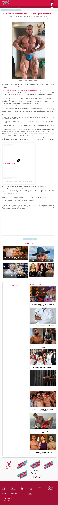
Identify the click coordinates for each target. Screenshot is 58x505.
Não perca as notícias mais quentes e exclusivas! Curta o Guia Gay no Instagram (23, 90)
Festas (22, 486)
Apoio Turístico (14, 493)
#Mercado (30, 492)
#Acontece (30, 489)
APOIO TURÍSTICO (23, 7)
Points (12, 488)
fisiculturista (25, 238)
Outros (22, 490)
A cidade (4, 486)
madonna (30, 238)
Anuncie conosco (7, 496)
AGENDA (22, 484)
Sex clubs (12, 492)
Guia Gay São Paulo (50, 488)
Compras (4, 493)
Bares (3, 488)
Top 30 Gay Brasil (41, 486)
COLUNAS (40, 484)
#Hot (29, 490)
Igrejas (12, 487)
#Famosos (18, 9)
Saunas (12, 490)
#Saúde (29, 493)
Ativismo (22, 489)
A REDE (49, 484)
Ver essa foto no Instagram (9, 163)
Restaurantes (13, 489)
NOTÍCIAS (8, 7)
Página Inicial (4, 9)
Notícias (11, 9)
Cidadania (4, 490)
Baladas (4, 487)
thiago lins (35, 238)
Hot (21, 487)
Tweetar (4, 20)
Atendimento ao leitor (8, 500)
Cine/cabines (4, 492)
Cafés (3, 489)
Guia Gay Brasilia (51, 489)
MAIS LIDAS (15, 285)
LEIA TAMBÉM (28, 243)
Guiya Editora (50, 486)
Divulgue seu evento (8, 498)
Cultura (22, 488)
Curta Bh (39, 487)
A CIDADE (4, 7)
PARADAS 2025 (17, 7)
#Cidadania (30, 488)
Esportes (12, 486)
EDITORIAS (30, 484)
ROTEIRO (4, 484)
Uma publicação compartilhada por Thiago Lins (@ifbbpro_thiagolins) (19, 181)
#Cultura (29, 487)
